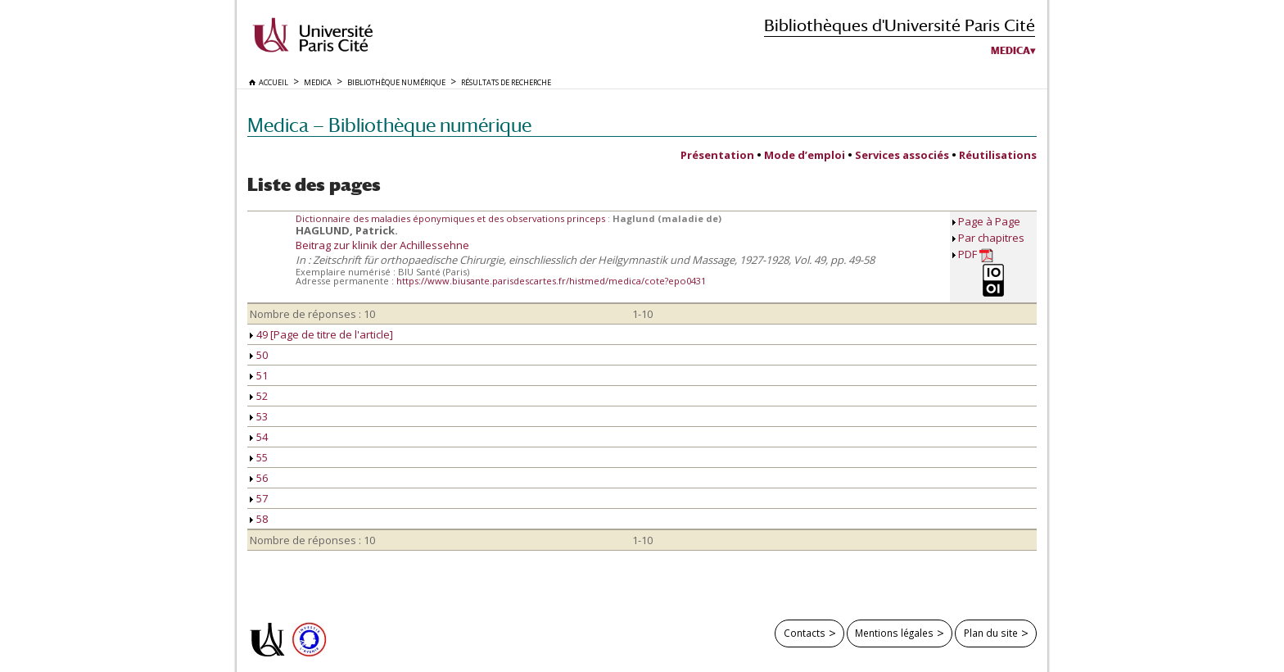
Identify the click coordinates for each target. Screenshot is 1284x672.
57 (259, 498)
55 (259, 457)
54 (259, 436)
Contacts (804, 632)
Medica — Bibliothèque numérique (389, 125)
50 (259, 354)
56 (259, 477)
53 (259, 416)
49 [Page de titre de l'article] (321, 334)
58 (259, 518)
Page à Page (989, 221)
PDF (975, 254)
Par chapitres (991, 237)
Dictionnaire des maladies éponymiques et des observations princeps (452, 218)
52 (259, 395)
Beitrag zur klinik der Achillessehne (382, 245)
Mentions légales (894, 632)
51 (259, 375)
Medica (1010, 51)
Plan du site (991, 632)
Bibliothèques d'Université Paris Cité (899, 25)
